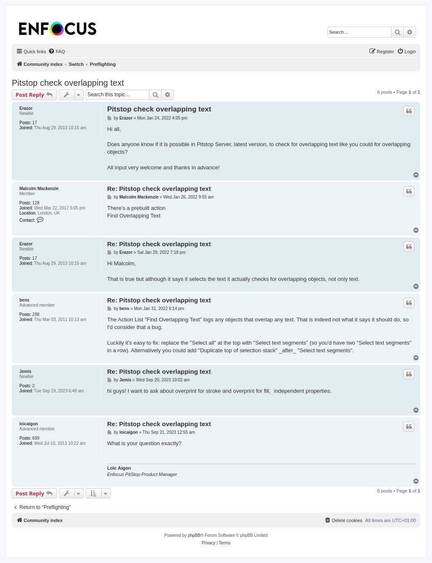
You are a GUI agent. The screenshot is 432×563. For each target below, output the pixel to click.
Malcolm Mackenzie (39, 188)
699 (36, 438)
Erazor (25, 108)
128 (36, 203)
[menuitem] (56, 51)
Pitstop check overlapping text (68, 82)
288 (36, 314)
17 (34, 122)
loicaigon (28, 424)
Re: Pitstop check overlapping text (159, 188)
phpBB (194, 535)
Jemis (25, 371)
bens (24, 300)
